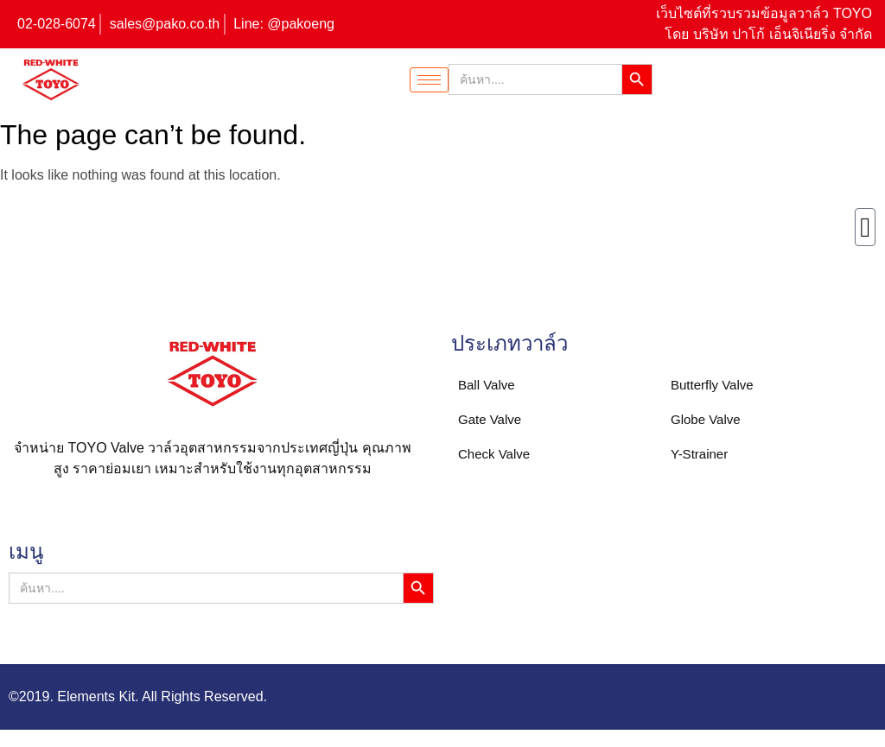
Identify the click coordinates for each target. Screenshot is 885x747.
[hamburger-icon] (429, 79)
